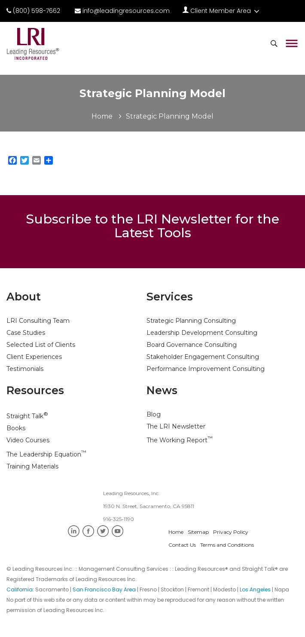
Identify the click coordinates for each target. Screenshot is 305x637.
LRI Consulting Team (38, 321)
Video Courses (27, 440)
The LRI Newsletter (175, 426)
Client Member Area (221, 10)
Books (15, 428)
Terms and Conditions (227, 545)
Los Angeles (255, 589)
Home (102, 116)
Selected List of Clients (40, 345)
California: (20, 589)
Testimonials (24, 369)
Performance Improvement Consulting (205, 369)
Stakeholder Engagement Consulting (202, 357)
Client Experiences (34, 357)
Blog (153, 414)
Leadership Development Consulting (201, 333)
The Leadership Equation (46, 454)
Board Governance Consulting (191, 345)
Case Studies (25, 333)
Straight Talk (27, 416)
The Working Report (179, 440)
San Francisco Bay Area (104, 589)
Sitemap (198, 532)
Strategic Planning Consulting (191, 321)
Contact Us (182, 545)
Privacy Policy (230, 532)
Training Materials (32, 466)
